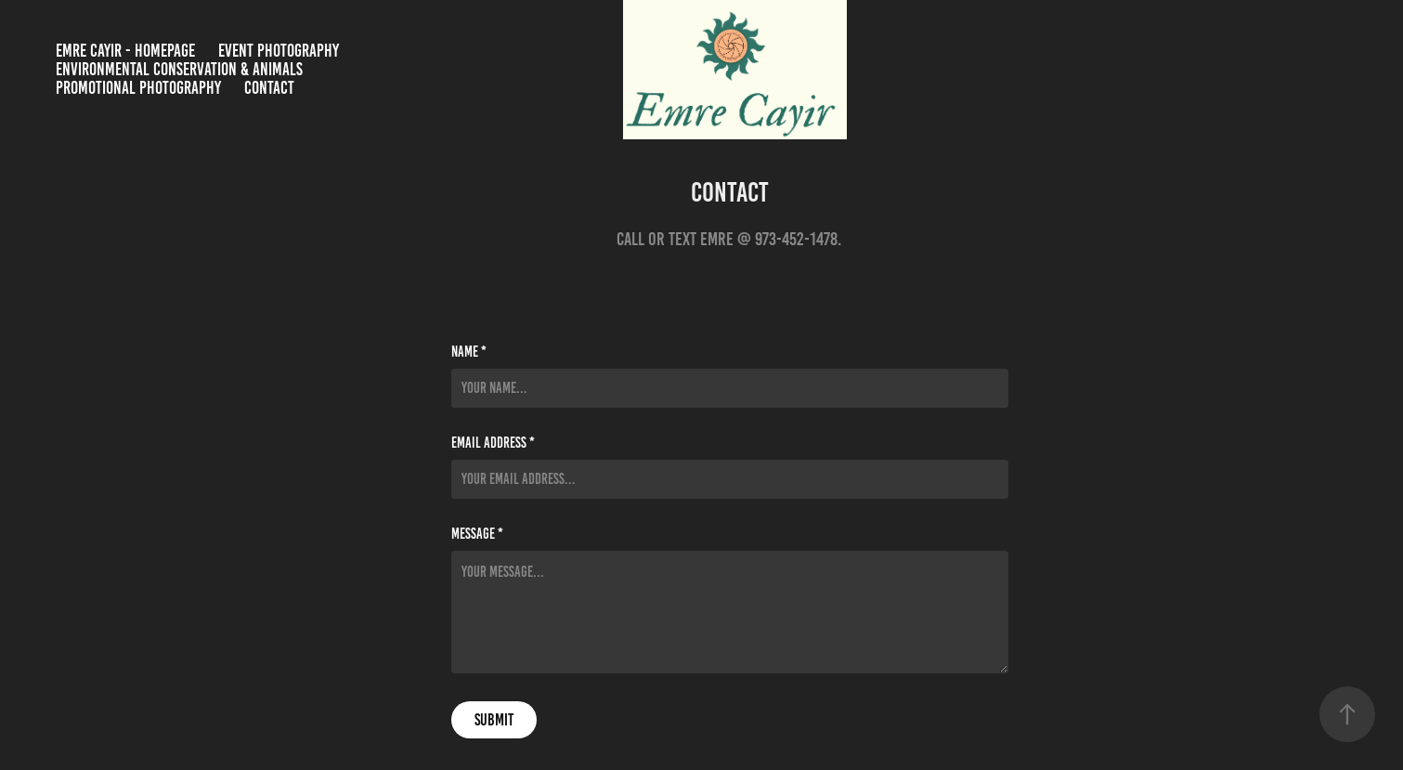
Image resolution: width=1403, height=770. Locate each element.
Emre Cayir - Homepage (125, 50)
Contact (269, 88)
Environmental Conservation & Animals (179, 69)
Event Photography (278, 50)
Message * (477, 534)
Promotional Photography (138, 88)
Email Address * (493, 443)
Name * (469, 352)
